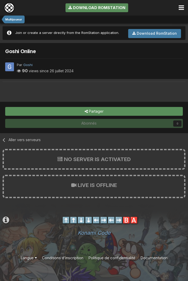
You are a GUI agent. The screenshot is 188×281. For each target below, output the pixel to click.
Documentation (154, 257)
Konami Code (94, 233)
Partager (94, 111)
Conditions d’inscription (62, 257)
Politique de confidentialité (111, 257)
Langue (28, 257)
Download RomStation (96, 7)
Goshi (28, 65)
